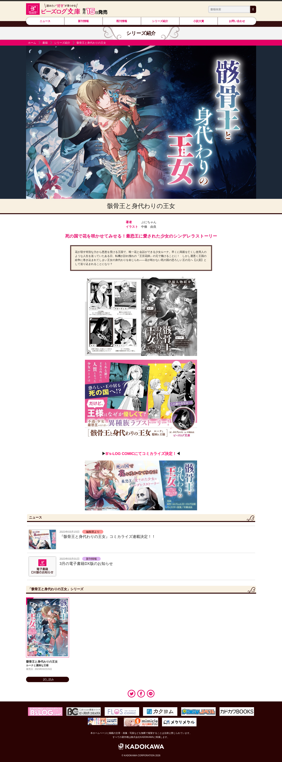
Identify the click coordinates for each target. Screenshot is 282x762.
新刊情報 (83, 21)
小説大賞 (198, 21)
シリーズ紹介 (160, 21)
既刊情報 (121, 21)
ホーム (32, 42)
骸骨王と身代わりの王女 (91, 42)
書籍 (45, 42)
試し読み (47, 679)
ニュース (45, 21)
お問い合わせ (237, 21)
